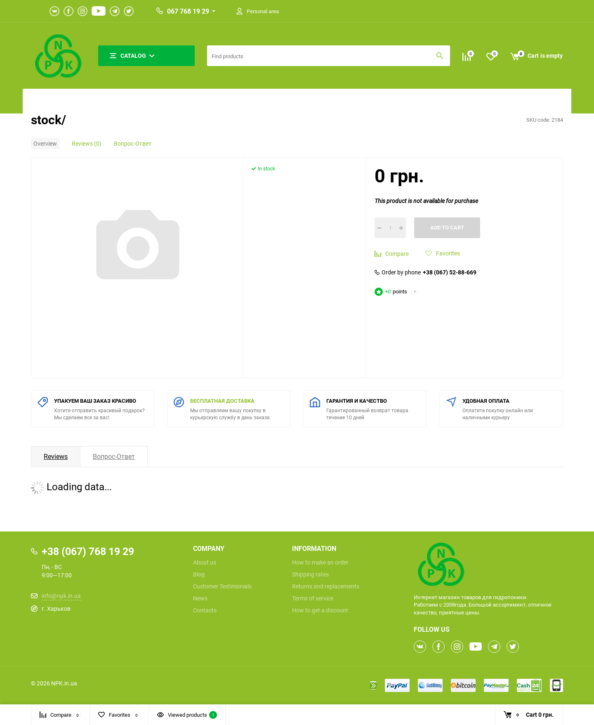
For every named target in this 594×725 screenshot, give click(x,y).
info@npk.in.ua (61, 596)
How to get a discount (320, 610)
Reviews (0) (86, 143)
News (200, 598)
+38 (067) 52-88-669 (449, 272)
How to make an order (320, 562)
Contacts (205, 610)
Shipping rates (310, 574)
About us (204, 562)
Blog (199, 574)
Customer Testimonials (222, 586)
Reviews (56, 456)
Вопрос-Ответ (132, 143)
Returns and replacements (325, 586)
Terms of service (312, 598)
